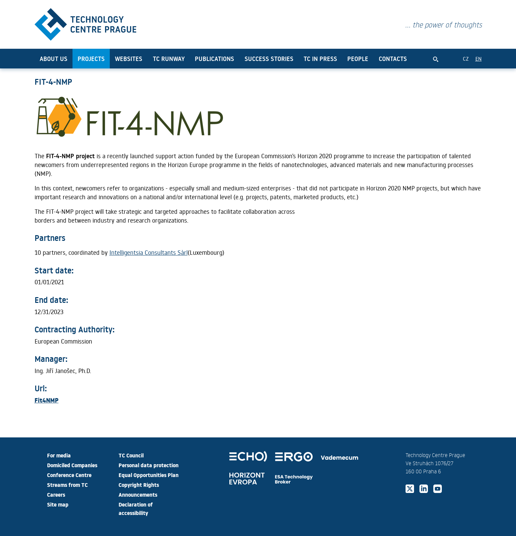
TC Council (131, 455)
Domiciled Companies (72, 464)
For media (59, 455)
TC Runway (169, 58)
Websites (128, 58)
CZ (466, 58)
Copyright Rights (139, 484)
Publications (214, 58)
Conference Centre (69, 474)
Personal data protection (149, 464)
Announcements (138, 494)
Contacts (393, 58)
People (357, 58)
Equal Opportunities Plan (149, 474)
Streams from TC (67, 484)
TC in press (320, 58)
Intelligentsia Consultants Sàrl (148, 252)
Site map (57, 504)
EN (478, 58)
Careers (56, 494)
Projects (91, 58)
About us (53, 58)
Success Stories (269, 58)
